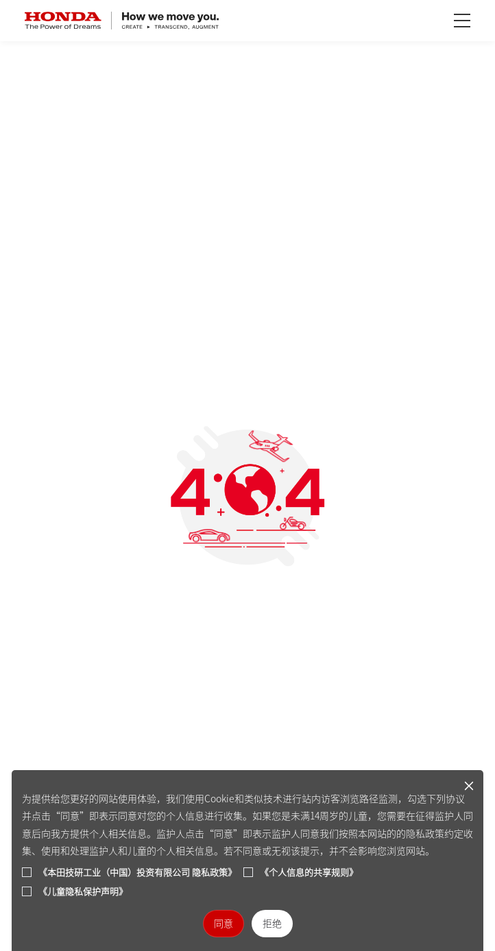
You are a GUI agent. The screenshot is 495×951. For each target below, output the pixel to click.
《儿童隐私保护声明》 (83, 891)
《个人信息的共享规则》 (309, 872)
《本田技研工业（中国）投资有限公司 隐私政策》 (137, 872)
